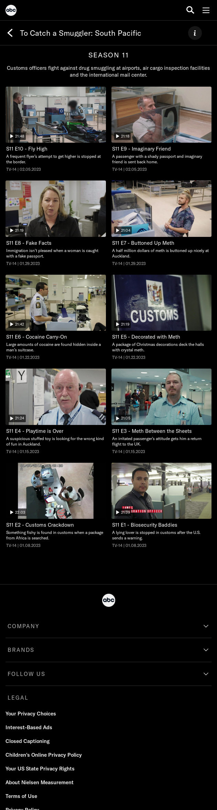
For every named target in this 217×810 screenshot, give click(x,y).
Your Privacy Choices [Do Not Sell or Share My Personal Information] (31, 713)
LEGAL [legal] (18, 697)
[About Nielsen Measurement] (40, 782)
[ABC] (11, 11)
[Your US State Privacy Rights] (40, 768)
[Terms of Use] (21, 796)
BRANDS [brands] (21, 649)
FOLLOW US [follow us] (26, 673)
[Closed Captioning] (28, 741)
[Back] (10, 33)
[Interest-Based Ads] (29, 727)
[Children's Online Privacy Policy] (44, 755)
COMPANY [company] (24, 626)
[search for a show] (190, 10)
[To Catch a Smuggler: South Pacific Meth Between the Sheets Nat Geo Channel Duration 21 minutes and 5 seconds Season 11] (161, 411)
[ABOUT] (195, 33)
